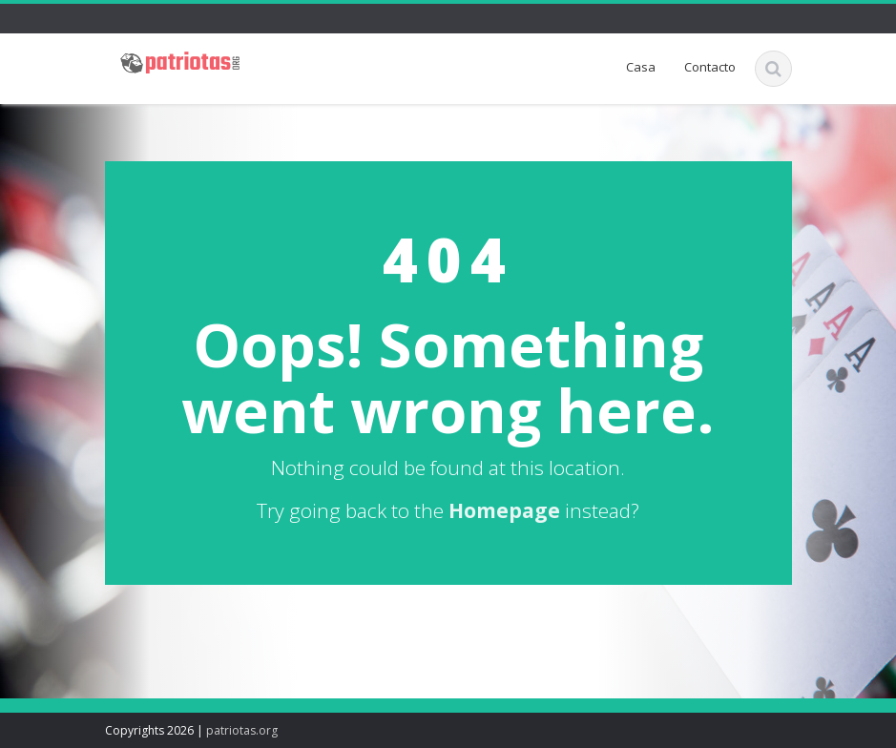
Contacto (710, 66)
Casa (641, 66)
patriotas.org (242, 730)
